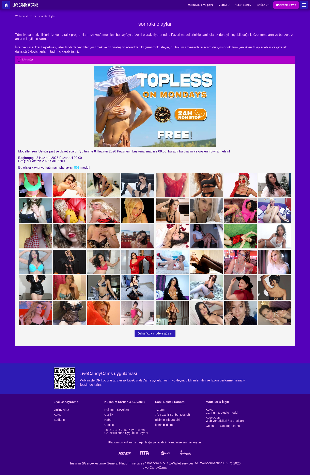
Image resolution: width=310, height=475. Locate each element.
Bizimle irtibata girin (168, 419)
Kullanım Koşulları (116, 409)
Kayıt (57, 414)
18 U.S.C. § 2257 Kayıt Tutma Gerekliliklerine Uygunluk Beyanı (126, 431)
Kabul (108, 419)
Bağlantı (59, 419)
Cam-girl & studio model (222, 412)
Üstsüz (27, 60)
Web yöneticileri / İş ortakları (225, 420)
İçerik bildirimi (164, 424)
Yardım (160, 409)
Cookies (109, 424)
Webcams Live (23, 16)
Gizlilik (108, 414)
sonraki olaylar (46, 16)
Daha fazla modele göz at (155, 333)
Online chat (61, 409)
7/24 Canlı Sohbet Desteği (172, 414)
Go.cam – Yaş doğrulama (223, 425)
